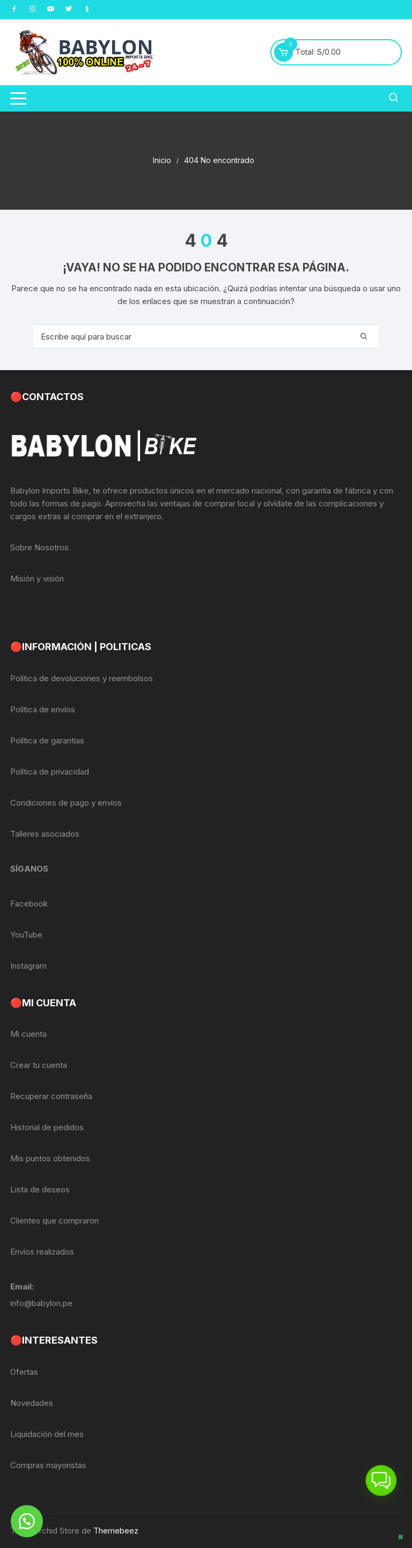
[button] (27, 1521)
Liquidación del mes (47, 1434)
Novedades (31, 1403)
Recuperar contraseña (51, 1096)
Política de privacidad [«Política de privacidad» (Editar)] (49, 771)
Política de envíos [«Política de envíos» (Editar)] (42, 709)
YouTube (26, 935)
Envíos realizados (42, 1252)
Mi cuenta (28, 1034)
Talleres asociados (44, 834)
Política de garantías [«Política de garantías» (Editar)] (47, 740)
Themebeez (115, 1530)
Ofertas (24, 1372)
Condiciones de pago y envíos (66, 803)
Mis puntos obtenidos (50, 1158)
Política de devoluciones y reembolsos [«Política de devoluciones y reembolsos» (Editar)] (81, 678)
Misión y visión (37, 578)
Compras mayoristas (48, 1465)
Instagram (28, 966)
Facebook (29, 903)
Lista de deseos (40, 1189)
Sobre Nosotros (39, 547)
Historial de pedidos (47, 1127)
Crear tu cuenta (38, 1065)
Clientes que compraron (54, 1220)
